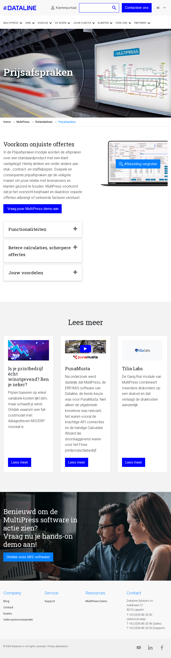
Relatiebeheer (44, 121)
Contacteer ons (137, 8)
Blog (6, 601)
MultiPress (23, 121)
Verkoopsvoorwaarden (18, 619)
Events (7, 613)
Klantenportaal (66, 8)
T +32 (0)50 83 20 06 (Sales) (144, 623)
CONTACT (134, 592)
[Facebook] (162, 649)
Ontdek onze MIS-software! (28, 557)
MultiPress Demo (96, 601)
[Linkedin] (150, 649)
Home (7, 121)
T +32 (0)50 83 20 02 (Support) (146, 628)
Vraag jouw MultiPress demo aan (32, 209)
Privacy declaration (57, 646)
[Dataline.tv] (139, 649)
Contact (8, 607)
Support (50, 601)
